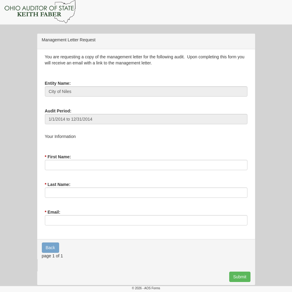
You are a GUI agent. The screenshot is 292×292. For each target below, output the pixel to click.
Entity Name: (58, 83)
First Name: (59, 156)
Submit (240, 276)
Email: (54, 212)
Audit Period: (58, 110)
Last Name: (59, 184)
